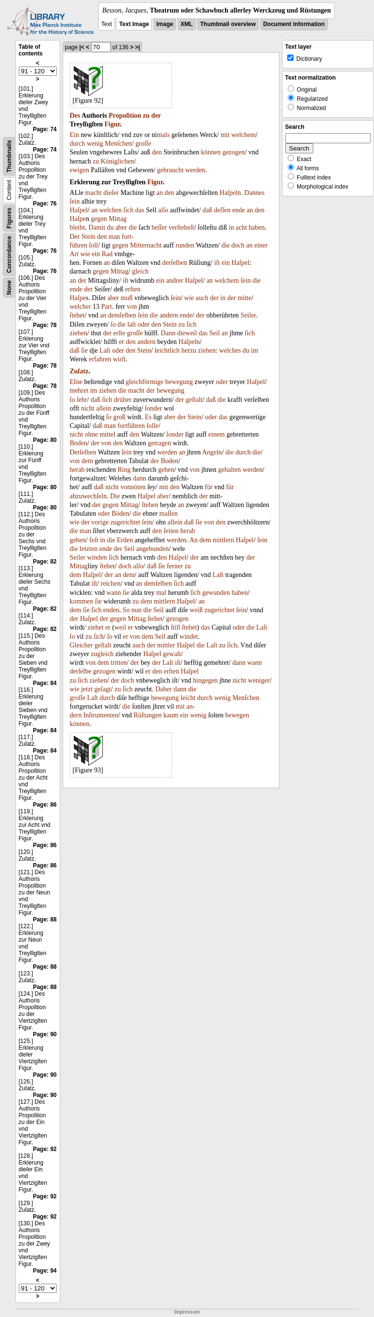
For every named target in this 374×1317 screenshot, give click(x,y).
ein (96, 254)
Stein (88, 236)
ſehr (82, 399)
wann (114, 592)
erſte (119, 333)
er (121, 341)
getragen (159, 443)
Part (106, 306)
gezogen (233, 152)
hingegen (205, 680)
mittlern (223, 540)
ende (238, 210)
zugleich (102, 654)
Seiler (248, 315)
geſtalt (194, 399)
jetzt (87, 689)
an (160, 192)
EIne (76, 381)
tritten (119, 662)
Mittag (117, 218)
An (193, 540)
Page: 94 (44, 1270)
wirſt (119, 359)
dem (87, 461)
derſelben (174, 262)
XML (187, 24)
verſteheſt (181, 227)
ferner (175, 566)
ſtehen (150, 504)
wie (85, 254)
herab (77, 469)
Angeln (212, 452)
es (262, 192)
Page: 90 (44, 1034)
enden (111, 610)
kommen (82, 601)
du (110, 227)
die (133, 227)
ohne (91, 434)
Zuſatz (79, 371)
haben (257, 227)
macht (93, 192)
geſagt (102, 689)
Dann (251, 192)
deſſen (222, 210)
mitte (245, 298)
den (157, 152)
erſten (133, 289)
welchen (110, 210)
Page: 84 (44, 683)
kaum (170, 715)
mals (163, 134)
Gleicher (81, 645)
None (9, 287)
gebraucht (170, 170)
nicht (87, 408)
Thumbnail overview (227, 24)
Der (75, 236)
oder (144, 324)
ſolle (153, 425)
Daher (163, 689)
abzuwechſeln (88, 496)
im (254, 350)
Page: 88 (44, 919)
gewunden (216, 592)
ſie (84, 350)
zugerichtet (125, 522)
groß (119, 417)
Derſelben (83, 452)
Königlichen (117, 161)
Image (165, 24)
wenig (95, 143)
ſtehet (77, 315)
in (231, 227)
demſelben (122, 315)
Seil (214, 333)
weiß (196, 610)
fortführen (131, 425)
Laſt (104, 350)
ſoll (93, 245)
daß (207, 210)
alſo (163, 210)
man (114, 236)
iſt (217, 262)
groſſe (143, 143)
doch (237, 245)
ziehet (95, 627)
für (209, 487)
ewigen (79, 170)
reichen (110, 583)
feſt (93, 540)
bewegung (179, 381)
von (132, 306)
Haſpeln (230, 192)
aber (121, 227)
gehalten (229, 469)
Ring (124, 469)
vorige (100, 522)
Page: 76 (44, 203)
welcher (80, 306)
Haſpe (78, 218)
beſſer (159, 227)
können (211, 152)
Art (74, 254)
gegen (99, 218)
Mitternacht (145, 245)
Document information (294, 24)
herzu (188, 350)
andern (169, 315)
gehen (166, 469)
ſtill (175, 627)
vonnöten (133, 487)
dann (139, 478)
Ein (74, 134)
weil (120, 627)
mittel (108, 434)
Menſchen (118, 143)
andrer (174, 280)
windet (189, 636)
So (126, 610)
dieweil (187, 333)
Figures (9, 217)
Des (75, 115)
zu (146, 115)
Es (148, 417)
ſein (75, 201)
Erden (125, 540)
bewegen (237, 715)
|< (82, 47)
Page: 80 (44, 440)
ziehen (79, 333)
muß (126, 298)
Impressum (187, 1312)
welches (230, 350)
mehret (79, 390)
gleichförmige (145, 381)
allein (103, 408)
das (140, 210)
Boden (79, 443)
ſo (113, 324)
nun (137, 610)
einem (216, 434)
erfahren (100, 359)
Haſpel (79, 210)
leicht (187, 697)
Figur (112, 124)
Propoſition (124, 115)
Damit (96, 227)
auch (202, 298)
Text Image (134, 24)
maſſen (169, 513)
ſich (128, 210)
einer (260, 245)
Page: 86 (44, 804)
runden (184, 245)
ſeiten (170, 531)
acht (241, 227)
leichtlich (167, 350)
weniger (258, 680)
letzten (88, 548)
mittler (166, 645)
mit (225, 134)
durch (77, 143)
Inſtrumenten (100, 715)
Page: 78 (44, 325)
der (156, 115)
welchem (243, 134)
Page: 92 (44, 1149)
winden (97, 557)
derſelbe (81, 671)
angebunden (152, 548)
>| (137, 47)
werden (195, 170)
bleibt (77, 227)
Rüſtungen (147, 715)
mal (161, 592)
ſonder (153, 408)
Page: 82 (44, 561)
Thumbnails (9, 156)
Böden (120, 513)
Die (115, 496)
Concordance (9, 254)
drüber (123, 399)
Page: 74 (44, 129)
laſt (131, 324)
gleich (140, 271)
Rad (107, 254)
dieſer (111, 192)
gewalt (172, 654)
